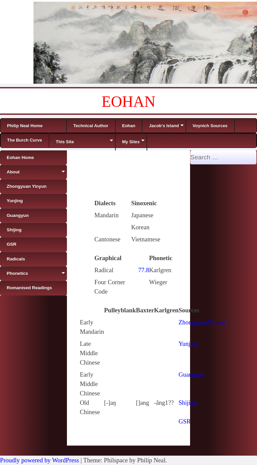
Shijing (187, 402)
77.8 (143, 270)
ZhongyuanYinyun (201, 322)
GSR (184, 421)
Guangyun (191, 374)
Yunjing (188, 343)
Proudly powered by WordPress (39, 460)
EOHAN (129, 101)
